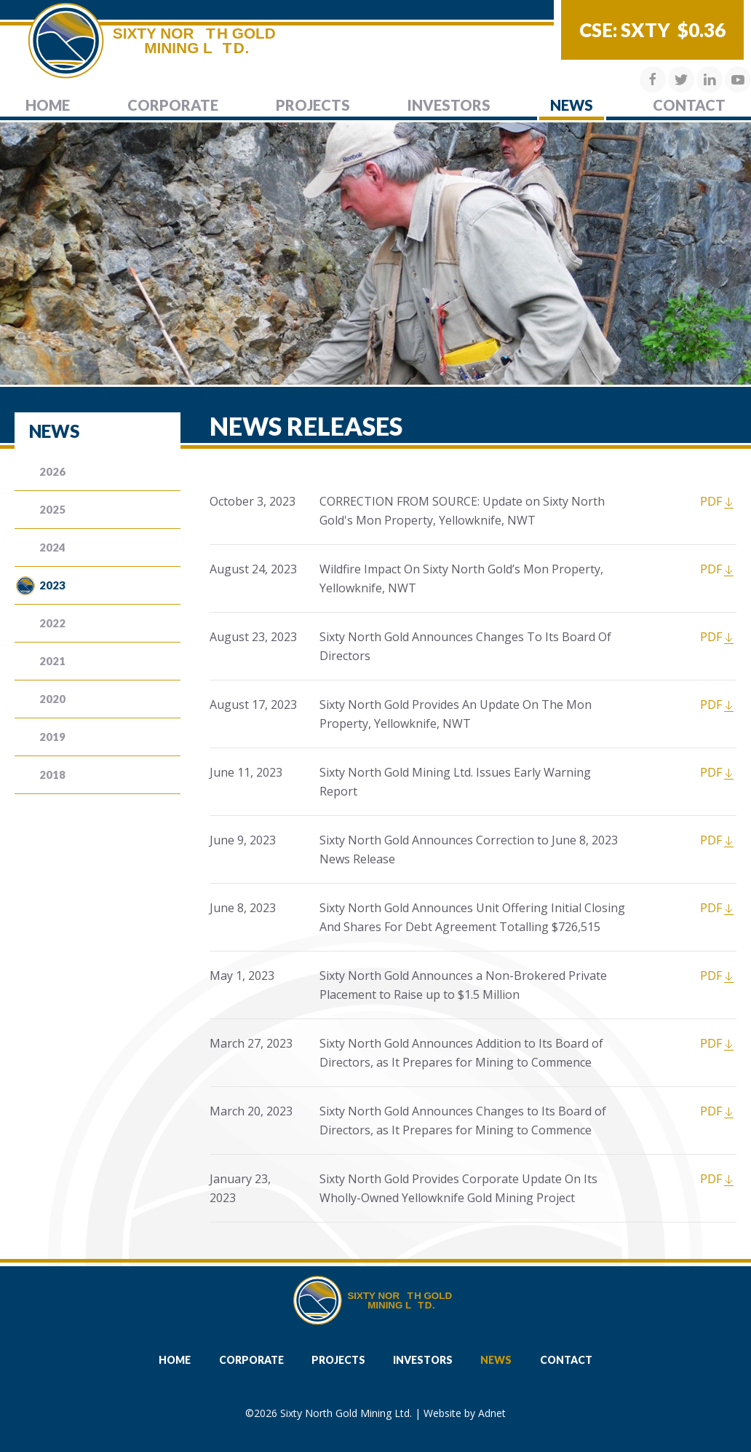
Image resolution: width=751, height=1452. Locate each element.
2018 (52, 774)
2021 (52, 660)
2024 (52, 547)
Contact (689, 105)
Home (47, 105)
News (571, 105)
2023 (52, 585)
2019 (52, 736)
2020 (52, 698)
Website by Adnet (465, 1413)
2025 (52, 509)
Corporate (172, 105)
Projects (313, 105)
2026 (52, 471)
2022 (52, 622)
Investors (449, 105)
